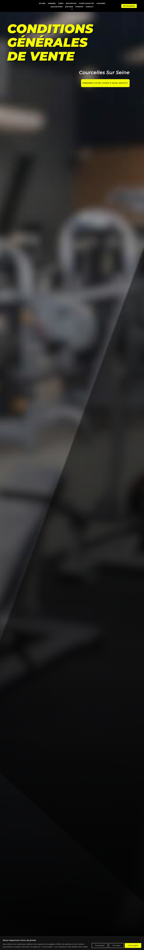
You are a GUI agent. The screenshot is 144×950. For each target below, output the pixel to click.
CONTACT (89, 7)
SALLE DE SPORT (57, 7)
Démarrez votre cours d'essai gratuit (105, 83)
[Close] (141, 938)
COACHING (100, 4)
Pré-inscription (129, 6)
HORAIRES (52, 4)
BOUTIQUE (69, 7)
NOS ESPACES (71, 4)
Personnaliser (100, 945)
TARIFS (60, 4)
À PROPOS (79, 7)
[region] (72, 943)
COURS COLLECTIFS (86, 4)
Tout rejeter (116, 945)
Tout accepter (133, 945)
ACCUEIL (42, 4)
